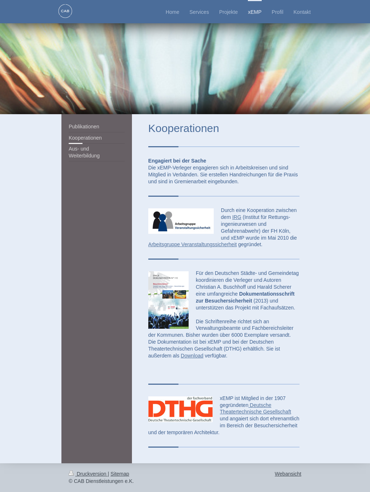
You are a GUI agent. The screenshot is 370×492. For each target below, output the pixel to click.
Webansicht (288, 474)
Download (192, 356)
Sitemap (119, 474)
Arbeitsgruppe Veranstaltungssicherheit (192, 244)
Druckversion (88, 474)
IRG (236, 217)
